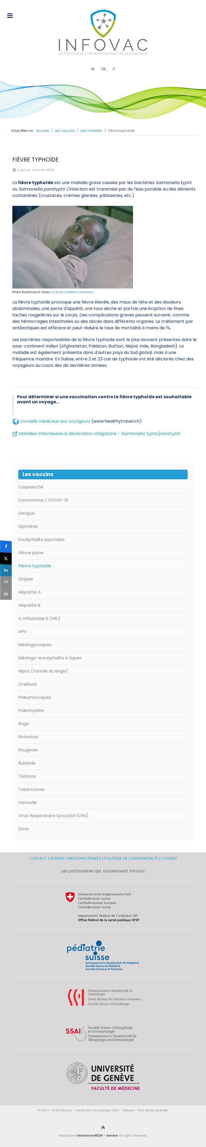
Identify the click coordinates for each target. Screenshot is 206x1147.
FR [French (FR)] (103, 69)
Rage (23, 724)
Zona (23, 829)
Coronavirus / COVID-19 (43, 500)
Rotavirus (28, 737)
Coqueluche (30, 487)
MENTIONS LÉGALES (84, 858)
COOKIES (169, 858)
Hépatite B (29, 605)
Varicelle (27, 802)
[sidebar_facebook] (6, 546)
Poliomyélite (31, 710)
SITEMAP (58, 858)
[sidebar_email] (6, 582)
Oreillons (27, 684)
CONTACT (38, 858)
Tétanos (27, 776)
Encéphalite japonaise (41, 539)
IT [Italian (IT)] (114, 69)
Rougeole (28, 750)
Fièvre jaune (30, 553)
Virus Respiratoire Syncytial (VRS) (53, 816)
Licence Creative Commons (72, 292)
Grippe (25, 579)
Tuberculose (31, 789)
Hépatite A (29, 592)
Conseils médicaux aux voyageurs (55, 421)
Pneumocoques (34, 697)
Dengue (26, 513)
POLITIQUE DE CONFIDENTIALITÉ (131, 858)
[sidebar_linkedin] (6, 570)
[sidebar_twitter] (6, 558)
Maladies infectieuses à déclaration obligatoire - (99, 433)
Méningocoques (35, 645)
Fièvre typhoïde (34, 566)
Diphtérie (28, 526)
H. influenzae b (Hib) (39, 618)
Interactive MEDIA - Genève (97, 1135)
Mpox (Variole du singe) (43, 671)
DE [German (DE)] (93, 69)
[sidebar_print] (6, 594)
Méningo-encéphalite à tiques (50, 658)
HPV (22, 632)
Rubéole (26, 763)
